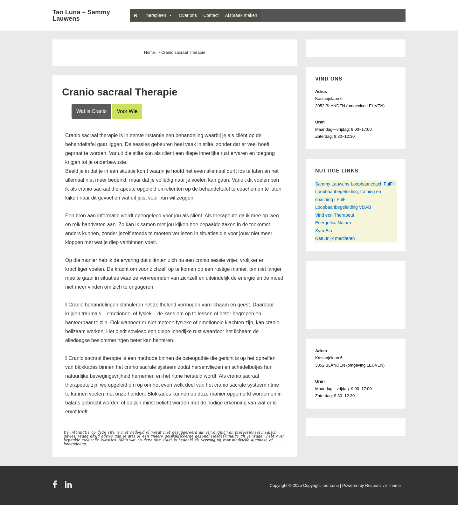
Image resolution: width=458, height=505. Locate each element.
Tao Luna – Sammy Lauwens (81, 15)
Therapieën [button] (155, 15)
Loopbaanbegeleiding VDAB (343, 207)
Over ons (188, 15)
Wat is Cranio (91, 111)
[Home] (135, 15)
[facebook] (56, 486)
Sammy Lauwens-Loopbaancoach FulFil (355, 183)
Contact (211, 15)
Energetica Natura (333, 222)
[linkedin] (69, 486)
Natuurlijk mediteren (335, 238)
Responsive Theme (383, 485)
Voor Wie (127, 111)
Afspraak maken (241, 15)
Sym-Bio (323, 230)
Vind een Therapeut (334, 215)
